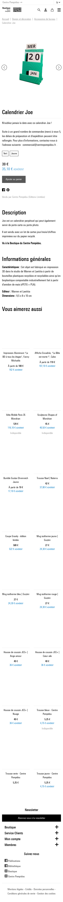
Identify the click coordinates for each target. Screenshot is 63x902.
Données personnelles (44, 889)
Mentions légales (15, 889)
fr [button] (57, 2)
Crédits (28, 889)
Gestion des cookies (46, 893)
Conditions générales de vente (21, 893)
